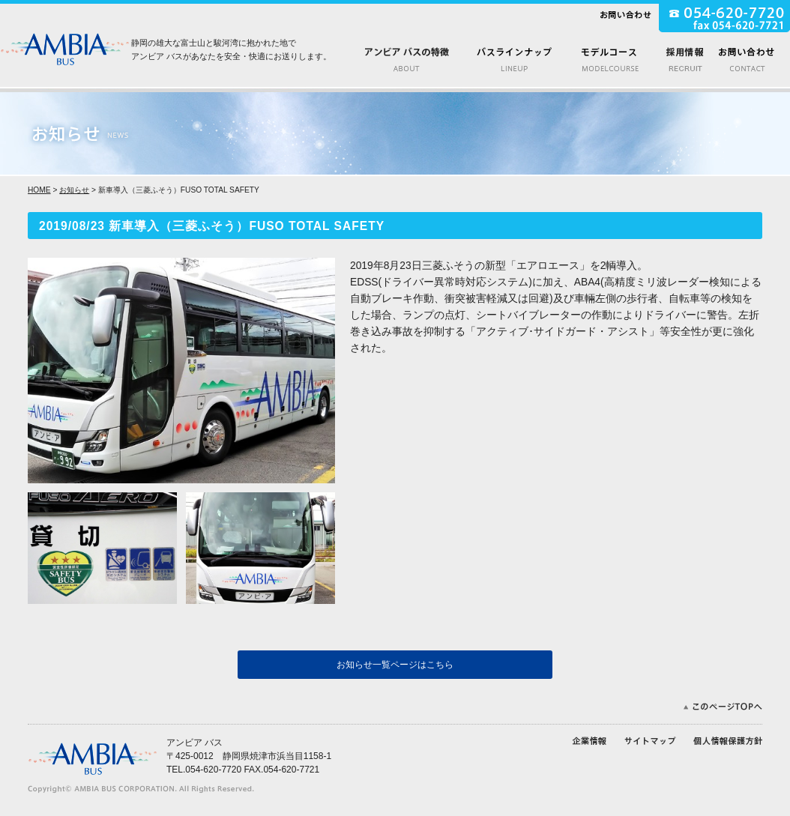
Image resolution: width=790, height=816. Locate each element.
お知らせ (74, 190)
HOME (39, 190)
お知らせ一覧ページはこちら (395, 664)
